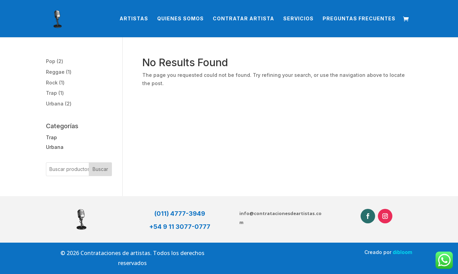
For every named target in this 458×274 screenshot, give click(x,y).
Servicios (298, 18)
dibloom (402, 252)
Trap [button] (51, 137)
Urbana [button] (55, 147)
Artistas (134, 18)
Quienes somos (180, 18)
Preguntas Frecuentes (359, 18)
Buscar (100, 169)
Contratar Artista (243, 18)
